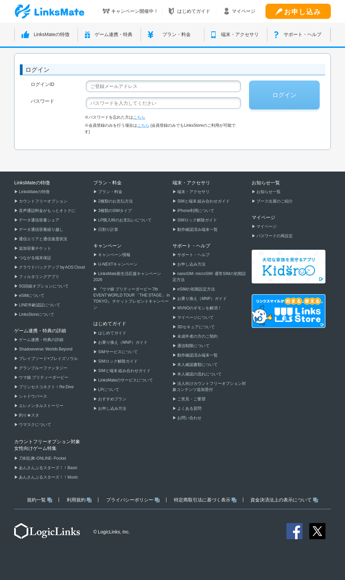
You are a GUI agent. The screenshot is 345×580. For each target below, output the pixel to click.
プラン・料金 (109, 191)
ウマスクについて (34, 424)
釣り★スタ (28, 415)
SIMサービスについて (117, 351)
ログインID (42, 84)
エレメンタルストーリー (40, 405)
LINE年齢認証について (39, 305)
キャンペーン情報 (113, 254)
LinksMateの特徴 (34, 191)
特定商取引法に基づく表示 (205, 500)
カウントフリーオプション (42, 201)
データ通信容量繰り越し (40, 229)
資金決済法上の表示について (284, 500)
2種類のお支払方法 (115, 201)
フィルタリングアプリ (38, 276)
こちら (139, 117)
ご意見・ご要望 (191, 399)
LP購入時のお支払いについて (124, 220)
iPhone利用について (195, 210)
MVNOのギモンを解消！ (199, 308)
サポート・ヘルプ (193, 254)
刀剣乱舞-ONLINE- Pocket (42, 458)
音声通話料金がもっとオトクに (46, 210)
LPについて (108, 389)
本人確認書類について (197, 364)
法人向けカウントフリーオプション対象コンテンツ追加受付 (209, 386)
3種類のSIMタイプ (114, 210)
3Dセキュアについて (196, 327)
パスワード (42, 101)
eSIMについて (31, 295)
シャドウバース (32, 396)
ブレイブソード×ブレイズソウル (48, 358)
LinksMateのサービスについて (125, 380)
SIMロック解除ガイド (117, 361)
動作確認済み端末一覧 (197, 229)
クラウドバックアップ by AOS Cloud (51, 267)
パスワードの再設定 (274, 236)
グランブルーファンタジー (42, 368)
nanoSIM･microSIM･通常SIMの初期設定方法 (209, 276)
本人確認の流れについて (199, 374)
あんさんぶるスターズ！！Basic (47, 467)
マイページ (266, 226)
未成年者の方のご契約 (197, 336)
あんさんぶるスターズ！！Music (48, 477)
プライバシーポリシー (133, 500)
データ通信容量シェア (38, 220)
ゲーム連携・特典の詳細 (40, 339)
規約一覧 (39, 500)
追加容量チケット (34, 248)
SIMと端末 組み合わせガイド (124, 370)
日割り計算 (107, 229)
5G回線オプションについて (43, 286)
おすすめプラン (111, 399)
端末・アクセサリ (193, 191)
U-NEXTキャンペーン (117, 264)
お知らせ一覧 (268, 191)
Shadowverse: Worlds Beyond (45, 349)
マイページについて (195, 317)
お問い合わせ (189, 418)
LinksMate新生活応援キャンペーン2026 (127, 276)
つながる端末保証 (34, 257)
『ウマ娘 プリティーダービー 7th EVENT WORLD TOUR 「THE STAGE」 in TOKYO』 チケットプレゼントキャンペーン (131, 298)
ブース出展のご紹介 (274, 201)
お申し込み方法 (111, 408)
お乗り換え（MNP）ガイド (122, 342)
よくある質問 (189, 408)
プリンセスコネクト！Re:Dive (46, 387)
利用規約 (79, 500)
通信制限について (193, 345)
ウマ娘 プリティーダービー (43, 377)
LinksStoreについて (36, 314)
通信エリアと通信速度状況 (42, 239)
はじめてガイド (111, 333)
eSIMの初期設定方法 (196, 289)
